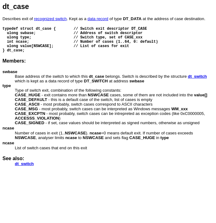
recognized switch (50, 18)
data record (98, 18)
